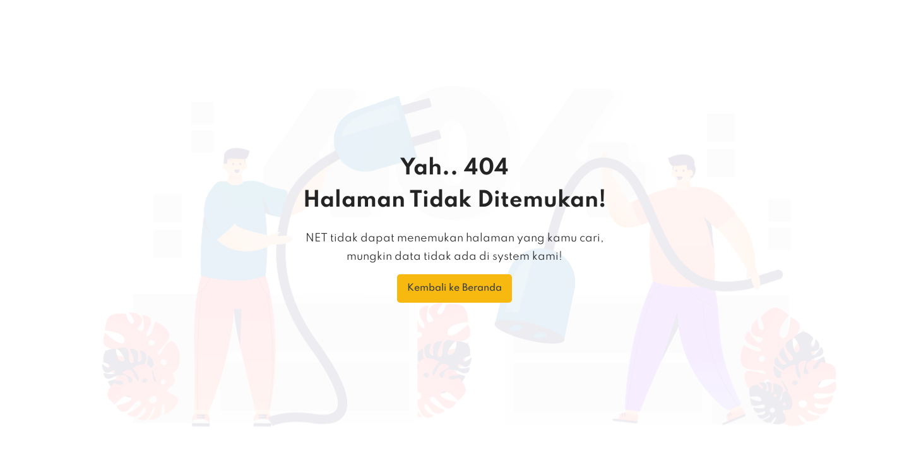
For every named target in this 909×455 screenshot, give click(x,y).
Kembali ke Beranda (454, 288)
